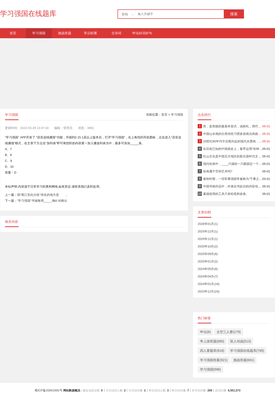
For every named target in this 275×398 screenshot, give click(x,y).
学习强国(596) (210, 369)
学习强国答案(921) (214, 360)
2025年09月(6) (208, 254)
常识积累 (90, 33)
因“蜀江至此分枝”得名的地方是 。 (43, 195)
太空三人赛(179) (228, 332)
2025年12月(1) (208, 231)
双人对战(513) (240, 341)
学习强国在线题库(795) (247, 351)
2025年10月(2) (208, 246)
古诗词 (116, 33)
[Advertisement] (137, 71)
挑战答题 (64, 33)
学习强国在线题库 (28, 13)
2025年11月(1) (208, 239)
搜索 (234, 14)
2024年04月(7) (208, 276)
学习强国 (38, 33)
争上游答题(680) (212, 341)
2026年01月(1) (208, 224)
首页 (13, 33)
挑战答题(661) (243, 360)
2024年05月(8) (208, 269)
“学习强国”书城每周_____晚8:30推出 (42, 200)
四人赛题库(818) (212, 351)
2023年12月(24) (209, 291)
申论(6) (205, 332)
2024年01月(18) (209, 284)
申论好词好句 (142, 33)
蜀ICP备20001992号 (137, 390)
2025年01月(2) (208, 261)
